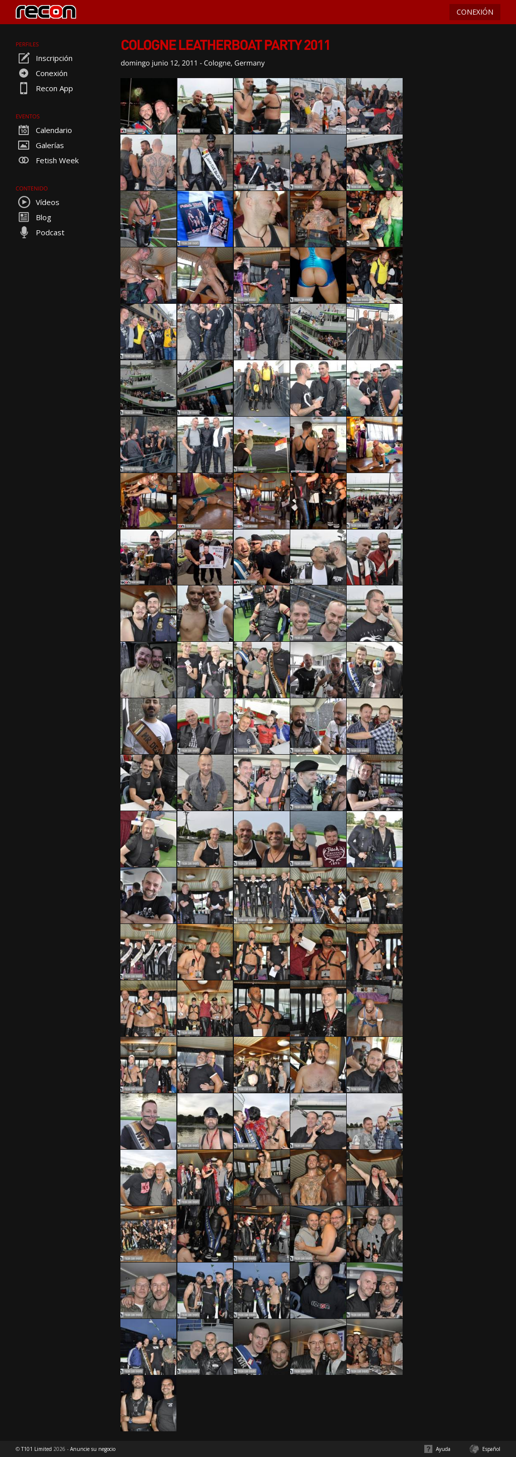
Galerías (40, 145)
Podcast (40, 232)
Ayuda (443, 1448)
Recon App (44, 88)
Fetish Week (47, 160)
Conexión (42, 73)
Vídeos (37, 202)
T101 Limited (36, 1448)
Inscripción (44, 57)
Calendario (44, 130)
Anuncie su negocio (92, 1448)
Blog (33, 217)
